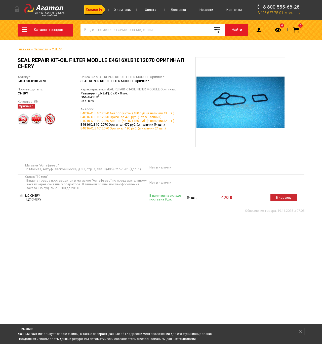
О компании (123, 10)
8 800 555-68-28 (281, 7)
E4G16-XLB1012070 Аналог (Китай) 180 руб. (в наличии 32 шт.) (127, 121)
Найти (237, 29)
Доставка (178, 10)
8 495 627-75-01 (270, 13)
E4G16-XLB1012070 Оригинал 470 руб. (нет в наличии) (121, 117)
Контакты (234, 10)
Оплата (150, 10)
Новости (206, 10)
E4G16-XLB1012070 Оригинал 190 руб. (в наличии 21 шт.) (123, 128)
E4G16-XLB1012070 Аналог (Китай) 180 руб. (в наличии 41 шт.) (127, 113)
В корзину (283, 197)
